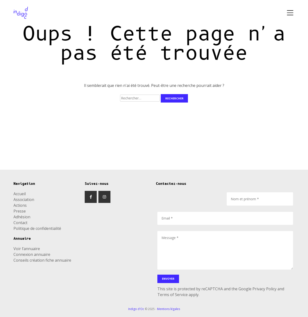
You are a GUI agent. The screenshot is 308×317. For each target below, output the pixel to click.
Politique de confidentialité (37, 228)
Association (23, 199)
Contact (20, 222)
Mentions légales (168, 309)
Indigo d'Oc (136, 309)
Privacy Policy (264, 288)
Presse (19, 211)
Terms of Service (172, 294)
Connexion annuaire (31, 254)
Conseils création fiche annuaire (42, 260)
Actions (20, 205)
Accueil (19, 193)
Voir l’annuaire (26, 248)
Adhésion (21, 217)
